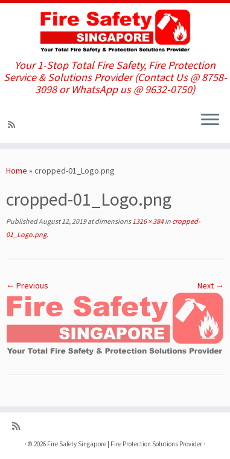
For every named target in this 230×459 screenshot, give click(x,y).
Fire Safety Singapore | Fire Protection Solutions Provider (124, 444)
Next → (210, 285)
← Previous (27, 285)
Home (16, 170)
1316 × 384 (147, 221)
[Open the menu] (210, 121)
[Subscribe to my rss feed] (13, 124)
